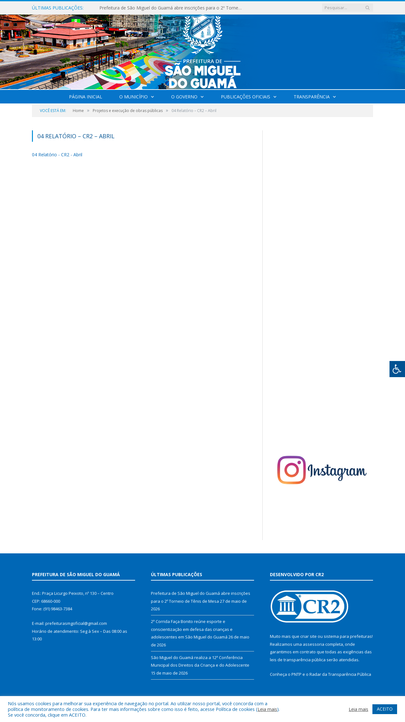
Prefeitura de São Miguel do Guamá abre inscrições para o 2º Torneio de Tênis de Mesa (172, 8)
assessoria (313, 644)
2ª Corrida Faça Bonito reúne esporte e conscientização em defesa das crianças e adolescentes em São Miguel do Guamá (192, 629)
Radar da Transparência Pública (340, 674)
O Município (133, 97)
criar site (308, 636)
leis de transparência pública (298, 660)
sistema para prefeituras (348, 636)
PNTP (296, 674)
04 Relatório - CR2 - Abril (57, 155)
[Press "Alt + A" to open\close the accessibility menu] (397, 369)
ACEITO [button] (385, 709)
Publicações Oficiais (245, 97)
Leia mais (267, 709)
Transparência (312, 97)
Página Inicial (85, 97)
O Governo (184, 97)
